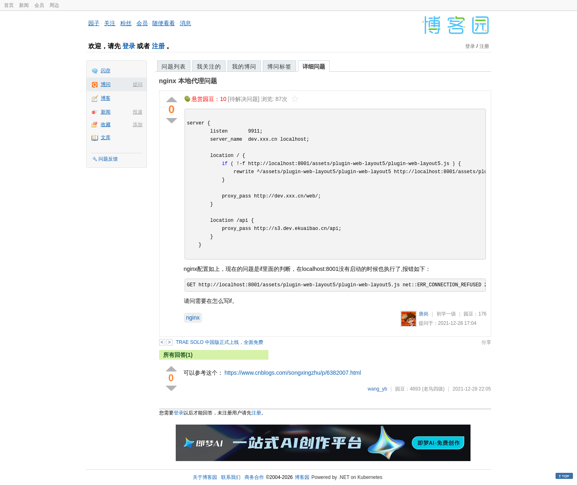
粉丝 (126, 23)
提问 (138, 84)
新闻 (24, 5)
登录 (128, 46)
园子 (94, 23)
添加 (138, 124)
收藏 (106, 124)
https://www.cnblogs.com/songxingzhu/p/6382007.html (292, 372)
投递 (138, 112)
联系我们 (231, 477)
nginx (193, 317)
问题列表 (174, 66)
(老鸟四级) (433, 389)
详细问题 (313, 66)
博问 (106, 84)
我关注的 (209, 66)
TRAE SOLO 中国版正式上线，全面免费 (219, 342)
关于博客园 (205, 477)
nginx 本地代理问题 (188, 80)
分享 (486, 342)
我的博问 (244, 66)
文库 (106, 137)
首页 (9, 5)
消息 (185, 23)
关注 (109, 23)
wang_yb (377, 389)
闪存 (106, 70)
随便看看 (163, 23)
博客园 (302, 477)
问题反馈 (108, 159)
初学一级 (446, 314)
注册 (158, 46)
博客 (106, 98)
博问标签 (279, 66)
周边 (54, 5)
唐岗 (423, 314)
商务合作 (254, 477)
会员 (39, 5)
